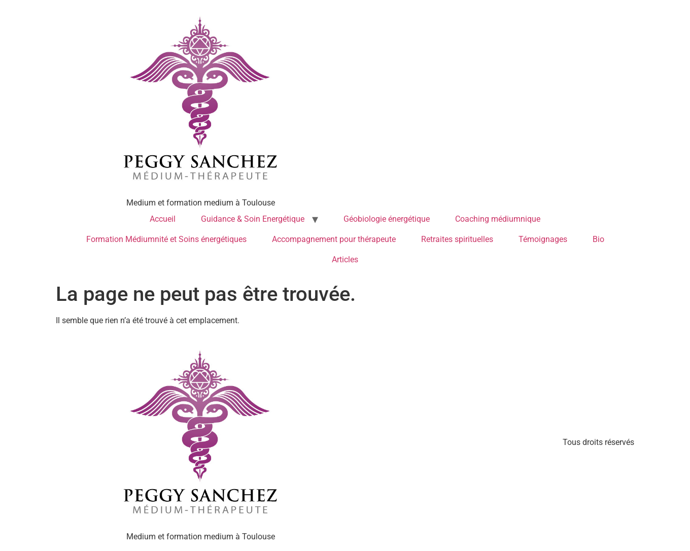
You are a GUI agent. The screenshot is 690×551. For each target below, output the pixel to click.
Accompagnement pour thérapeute (334, 239)
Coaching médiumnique (497, 219)
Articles (345, 259)
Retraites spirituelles (457, 239)
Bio (598, 239)
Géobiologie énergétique (386, 219)
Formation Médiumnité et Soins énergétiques (166, 239)
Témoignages (543, 239)
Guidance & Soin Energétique (252, 219)
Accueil (163, 219)
